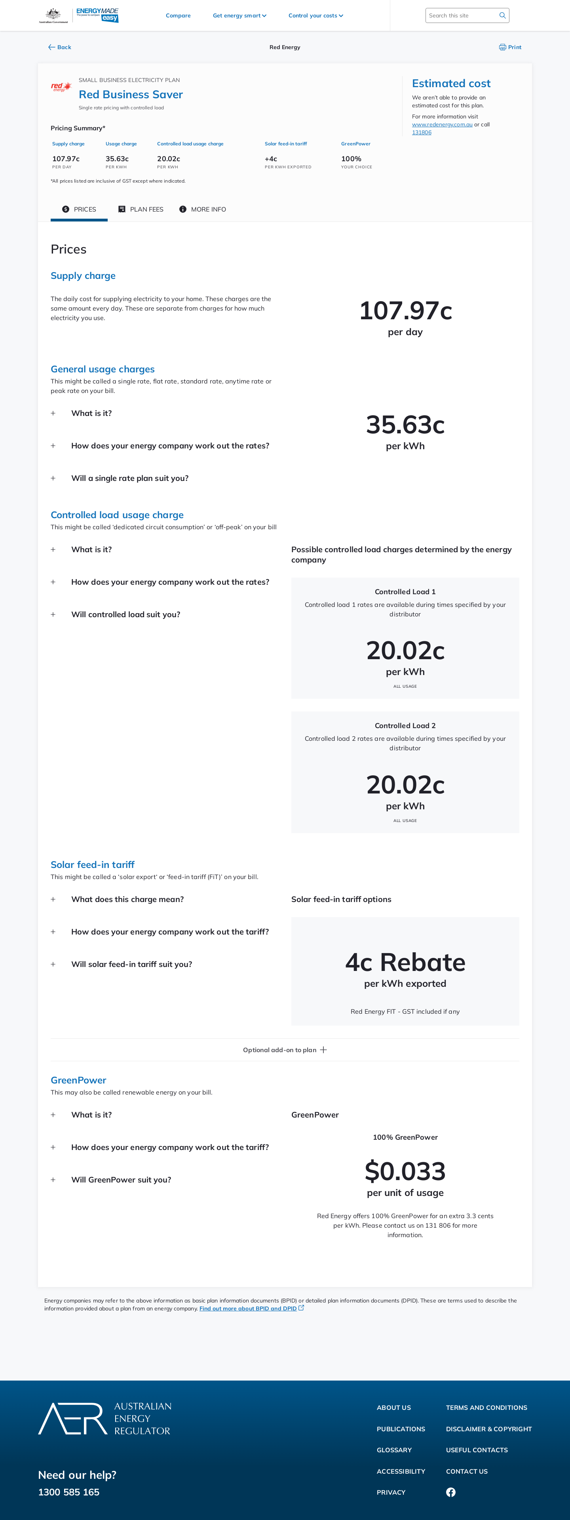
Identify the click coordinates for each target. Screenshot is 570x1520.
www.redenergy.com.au (442, 124)
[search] (503, 15)
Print (510, 47)
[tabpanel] (285, 754)
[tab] (79, 210)
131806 (421, 132)
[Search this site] (456, 15)
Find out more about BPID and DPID (252, 1308)
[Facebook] (451, 1493)
